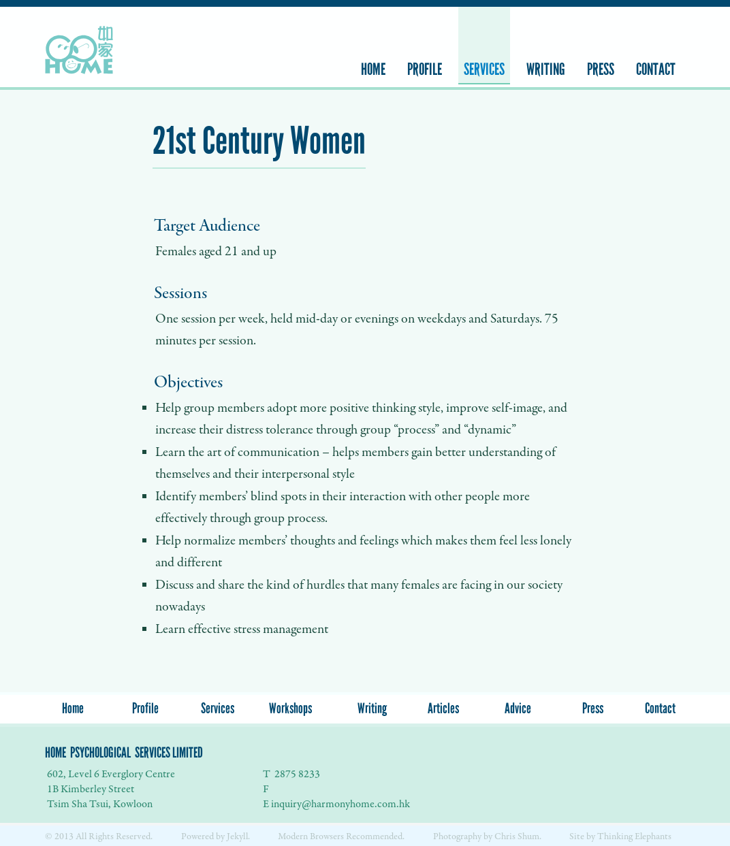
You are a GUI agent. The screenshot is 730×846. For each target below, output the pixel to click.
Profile (424, 69)
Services (484, 69)
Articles (443, 708)
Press (600, 69)
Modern (294, 836)
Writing (545, 69)
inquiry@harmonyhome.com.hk (340, 804)
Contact (656, 69)
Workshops (290, 708)
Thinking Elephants (634, 836)
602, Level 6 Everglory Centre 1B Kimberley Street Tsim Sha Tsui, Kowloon (110, 789)
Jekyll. (238, 836)
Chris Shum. (517, 836)
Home (373, 69)
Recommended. (375, 836)
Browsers (328, 836)
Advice (518, 708)
